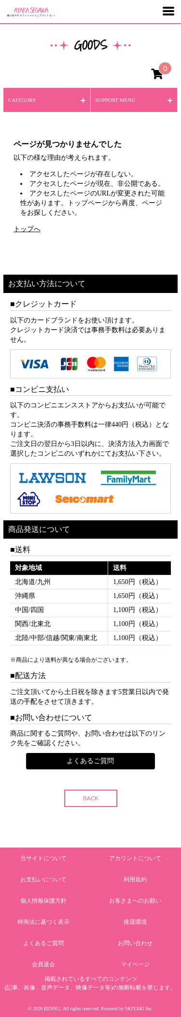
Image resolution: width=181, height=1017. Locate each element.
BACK (90, 798)
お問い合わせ (135, 943)
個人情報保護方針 (43, 900)
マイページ (135, 964)
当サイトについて (43, 858)
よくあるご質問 (90, 761)
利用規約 (135, 879)
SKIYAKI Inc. (139, 1008)
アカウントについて (135, 858)
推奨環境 (135, 922)
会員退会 (43, 964)
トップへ (27, 229)
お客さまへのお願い (135, 900)
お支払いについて (43, 879)
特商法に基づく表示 (43, 922)
